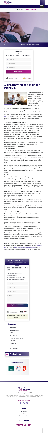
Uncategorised (13, 348)
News (13, 44)
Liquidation (12, 346)
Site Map (24, 414)
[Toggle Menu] (41, 6)
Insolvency (12, 340)
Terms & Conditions (24, 416)
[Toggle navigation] (42, 2)
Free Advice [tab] (19, 51)
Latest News (12, 343)
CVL (5, 116)
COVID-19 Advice (14, 333)
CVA (10, 116)
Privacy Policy (24, 411)
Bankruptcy (12, 327)
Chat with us (15, 354)
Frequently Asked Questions (17, 338)
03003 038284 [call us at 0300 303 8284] (31, 10)
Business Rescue (14, 330)
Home (5, 44)
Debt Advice (13, 335)
